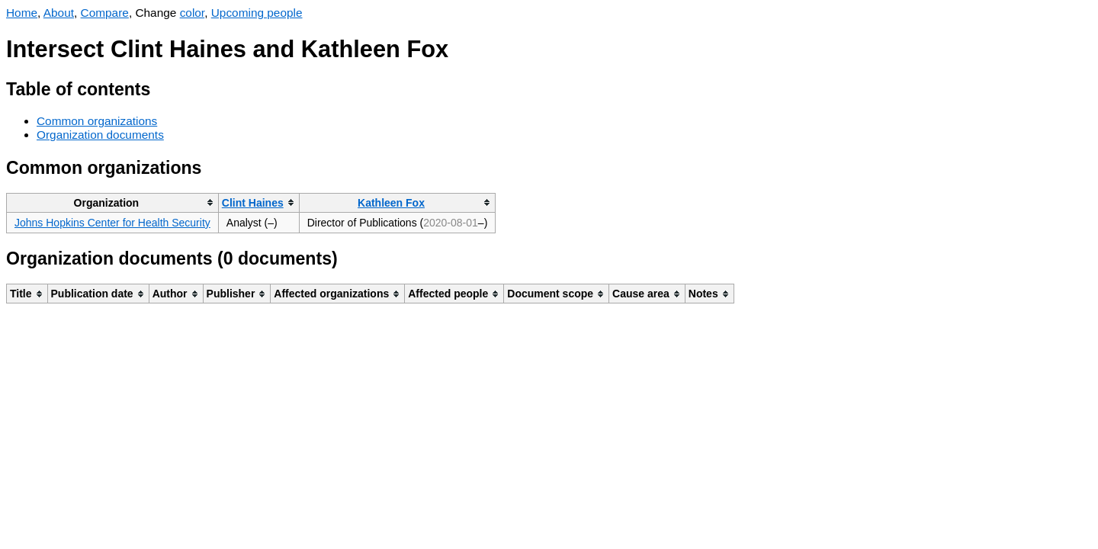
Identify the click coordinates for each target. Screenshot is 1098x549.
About (58, 12)
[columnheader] (113, 202)
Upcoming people (257, 12)
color (192, 12)
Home (21, 12)
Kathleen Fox (391, 203)
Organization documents (100, 134)
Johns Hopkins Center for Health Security (112, 223)
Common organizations (97, 120)
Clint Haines (253, 203)
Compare (105, 12)
